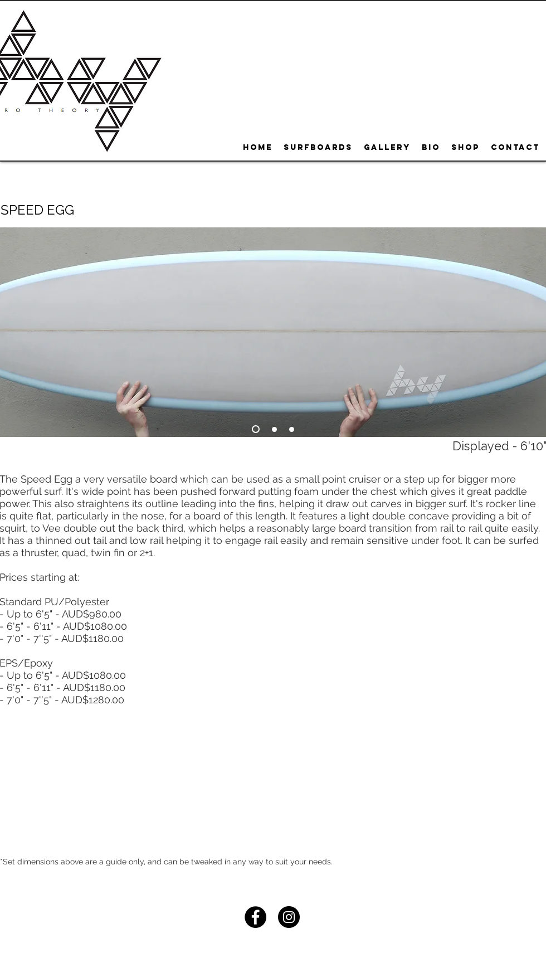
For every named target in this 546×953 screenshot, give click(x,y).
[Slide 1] (256, 429)
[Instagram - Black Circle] (289, 917)
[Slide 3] (291, 429)
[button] (37, 210)
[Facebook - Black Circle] (255, 917)
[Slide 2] (274, 429)
